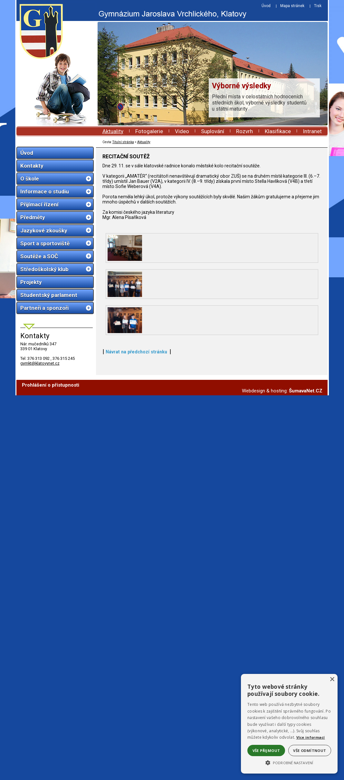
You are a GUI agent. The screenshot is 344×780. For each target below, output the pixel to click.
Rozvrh (244, 131)
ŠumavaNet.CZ (305, 775)
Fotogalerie (149, 131)
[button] (289, 762)
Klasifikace (278, 131)
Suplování (212, 131)
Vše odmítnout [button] (309, 750)
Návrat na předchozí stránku (136, 744)
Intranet (312, 131)
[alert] (289, 724)
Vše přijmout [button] (266, 750)
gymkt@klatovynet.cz (40, 363)
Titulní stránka (123, 142)
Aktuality (112, 131)
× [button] (332, 679)
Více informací (310, 737)
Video (182, 131)
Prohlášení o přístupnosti (50, 770)
